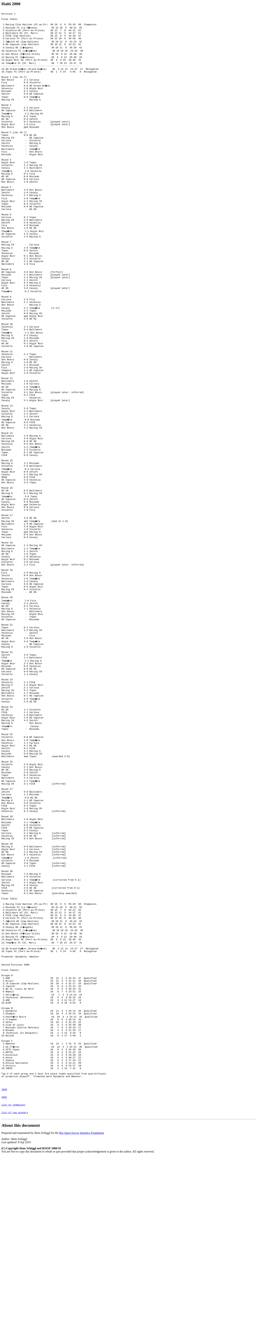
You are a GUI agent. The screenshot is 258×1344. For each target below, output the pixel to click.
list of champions (13, 1291)
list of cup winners (14, 1299)
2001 (4, 1282)
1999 (4, 1273)
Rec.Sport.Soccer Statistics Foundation (81, 1320)
